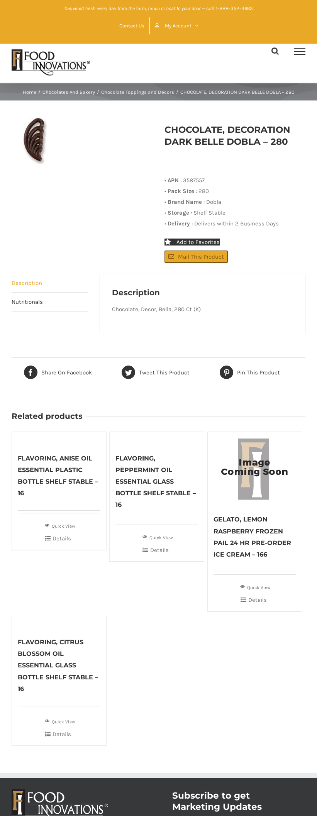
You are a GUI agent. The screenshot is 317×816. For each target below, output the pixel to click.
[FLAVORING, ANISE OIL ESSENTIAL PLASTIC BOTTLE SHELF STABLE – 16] (59, 438)
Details (62, 538)
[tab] (50, 283)
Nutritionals (27, 301)
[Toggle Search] (275, 51)
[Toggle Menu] (299, 51)
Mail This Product (196, 256)
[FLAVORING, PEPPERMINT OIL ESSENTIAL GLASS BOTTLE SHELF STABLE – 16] (157, 438)
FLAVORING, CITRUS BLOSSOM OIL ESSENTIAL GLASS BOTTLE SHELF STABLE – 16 (58, 665)
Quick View (60, 525)
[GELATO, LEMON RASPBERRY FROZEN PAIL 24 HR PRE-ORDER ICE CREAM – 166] (255, 469)
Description (27, 282)
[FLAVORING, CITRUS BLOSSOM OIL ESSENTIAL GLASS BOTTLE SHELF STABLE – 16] (59, 622)
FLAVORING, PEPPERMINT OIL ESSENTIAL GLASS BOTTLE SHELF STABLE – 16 (155, 481)
